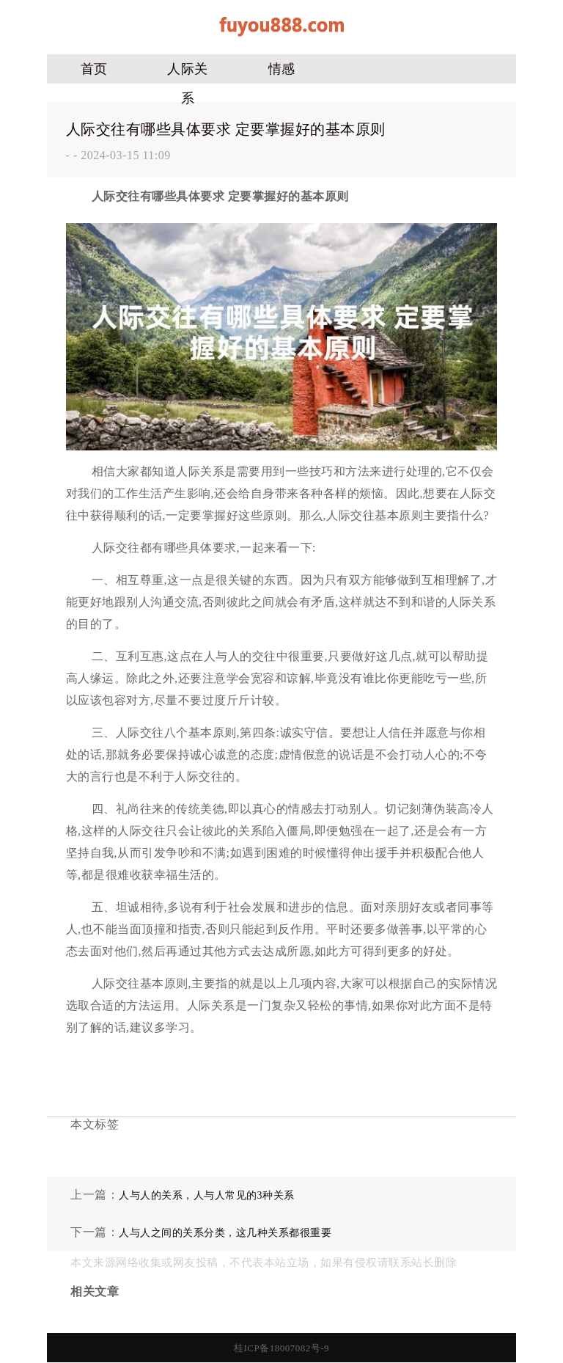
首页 (94, 69)
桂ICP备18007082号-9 (281, 1347)
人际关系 (187, 73)
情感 (281, 69)
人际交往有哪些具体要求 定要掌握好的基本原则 (226, 129)
